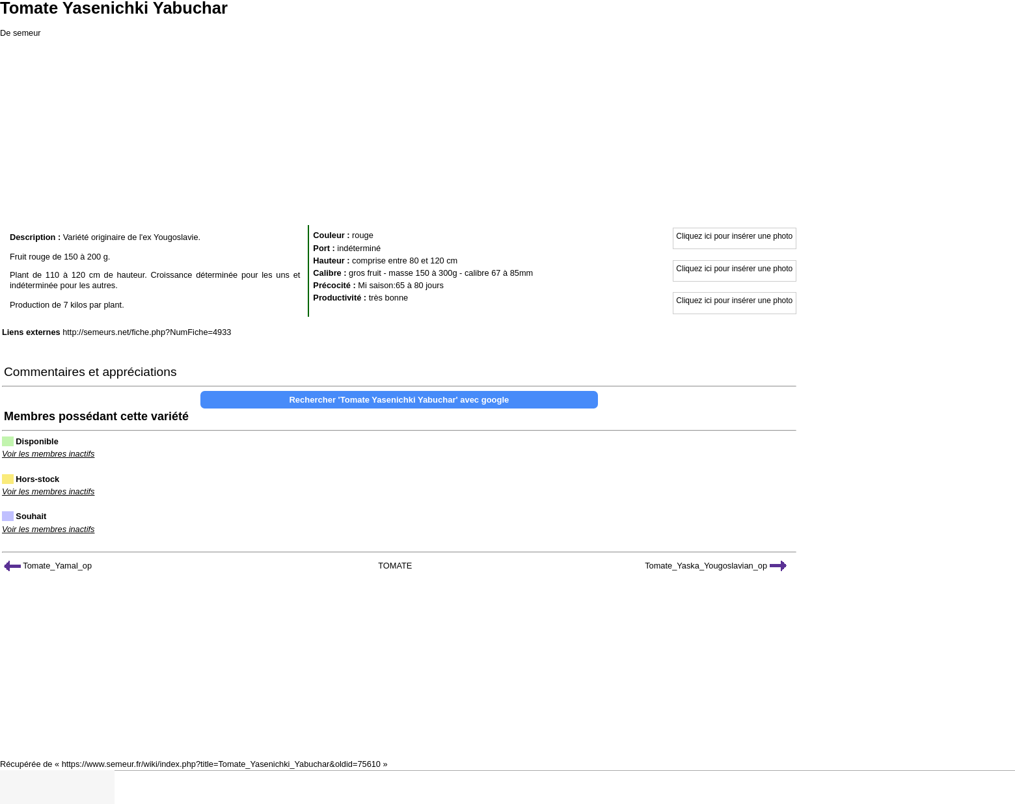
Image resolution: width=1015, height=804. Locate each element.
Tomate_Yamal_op (48, 565)
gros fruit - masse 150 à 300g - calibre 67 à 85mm (441, 273)
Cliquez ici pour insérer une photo (734, 236)
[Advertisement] (507, 130)
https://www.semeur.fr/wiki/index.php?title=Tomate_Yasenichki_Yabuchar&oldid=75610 (221, 764)
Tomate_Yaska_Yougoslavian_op (715, 565)
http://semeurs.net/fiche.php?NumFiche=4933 (146, 332)
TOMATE (395, 565)
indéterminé (359, 248)
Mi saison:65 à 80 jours (401, 285)
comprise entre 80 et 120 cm (404, 260)
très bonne (388, 297)
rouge (362, 235)
